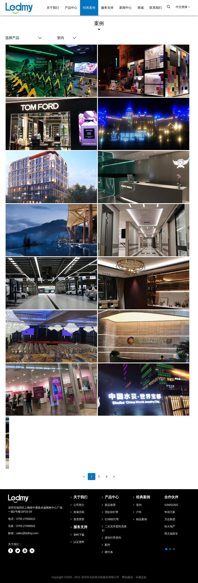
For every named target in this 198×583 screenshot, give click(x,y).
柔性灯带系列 (111, 537)
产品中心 (71, 7)
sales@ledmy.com (27, 533)
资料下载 (77, 534)
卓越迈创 (141, 577)
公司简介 (77, 504)
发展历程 (77, 511)
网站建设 (127, 577)
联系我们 (156, 7)
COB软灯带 (110, 519)
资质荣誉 (77, 519)
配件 (106, 544)
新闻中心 (125, 7)
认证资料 (77, 541)
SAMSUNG (171, 504)
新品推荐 (109, 504)
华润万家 (169, 511)
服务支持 (107, 7)
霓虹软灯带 (110, 511)
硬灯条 (107, 551)
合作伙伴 (171, 497)
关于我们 (53, 7)
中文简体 (183, 7)
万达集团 (169, 519)
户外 (137, 511)
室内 (137, 504)
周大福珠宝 (171, 533)
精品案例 (140, 519)
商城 (141, 7)
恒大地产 (169, 526)
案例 (99, 23)
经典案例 (89, 7)
